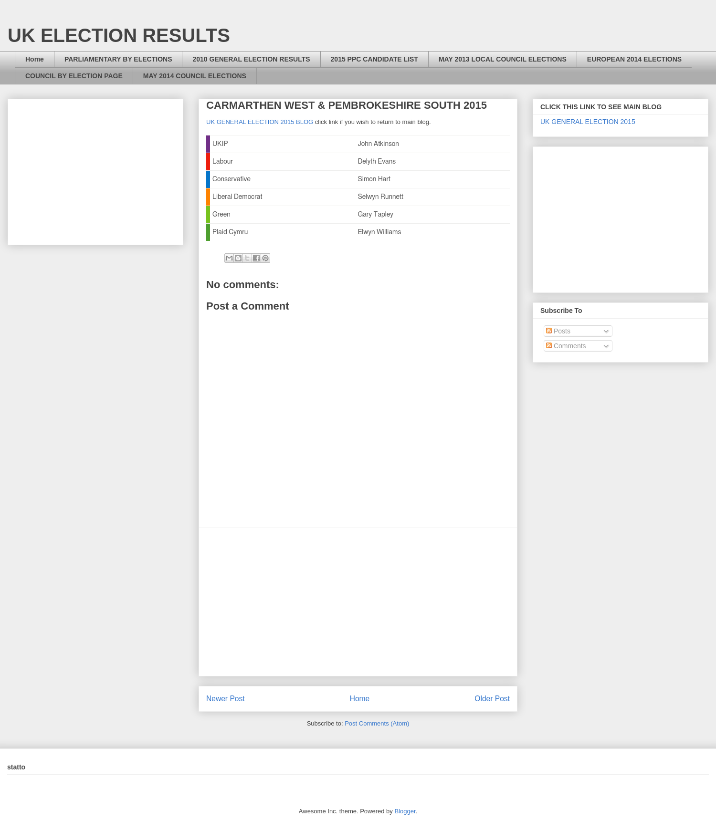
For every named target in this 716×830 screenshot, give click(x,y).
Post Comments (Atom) (377, 723)
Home (34, 59)
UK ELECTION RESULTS (119, 35)
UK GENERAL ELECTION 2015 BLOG (259, 121)
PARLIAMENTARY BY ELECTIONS (118, 59)
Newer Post (225, 699)
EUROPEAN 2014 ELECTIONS (634, 59)
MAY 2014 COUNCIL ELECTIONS (194, 76)
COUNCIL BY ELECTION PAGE (74, 76)
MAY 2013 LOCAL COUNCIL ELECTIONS (503, 59)
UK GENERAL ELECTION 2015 (587, 121)
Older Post (492, 699)
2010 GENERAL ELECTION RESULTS (251, 59)
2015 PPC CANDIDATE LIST (374, 59)
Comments (566, 346)
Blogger (404, 811)
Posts (558, 331)
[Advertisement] (358, 602)
